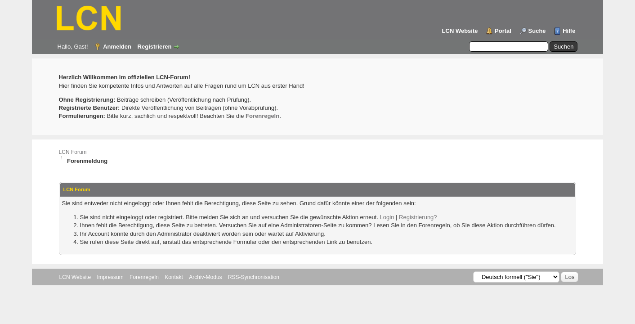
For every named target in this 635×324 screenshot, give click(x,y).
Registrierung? (418, 217)
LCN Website (460, 30)
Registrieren (155, 46)
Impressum (110, 277)
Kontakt (174, 277)
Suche (537, 30)
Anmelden (117, 46)
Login (387, 217)
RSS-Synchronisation (253, 277)
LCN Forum (73, 152)
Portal (503, 30)
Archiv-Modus (205, 277)
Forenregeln (144, 277)
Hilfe (569, 30)
